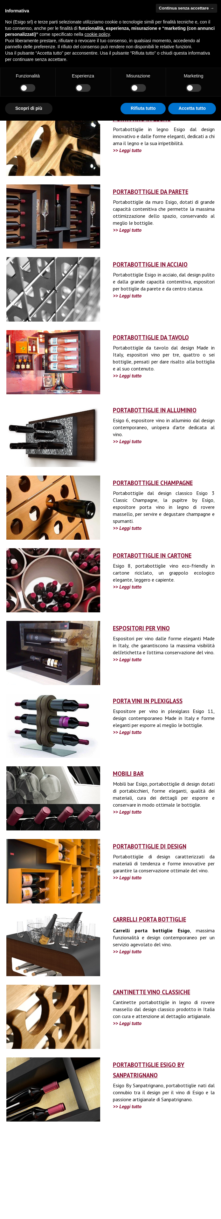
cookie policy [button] (97, 34)
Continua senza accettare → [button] (186, 8)
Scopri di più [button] (28, 108)
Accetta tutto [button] (192, 108)
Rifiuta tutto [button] (143, 108)
